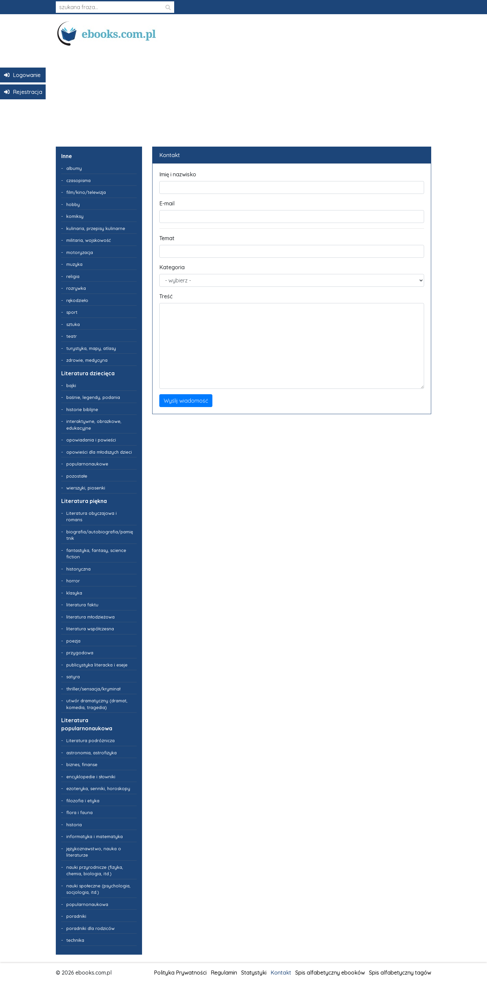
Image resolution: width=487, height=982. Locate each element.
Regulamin (224, 972)
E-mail (167, 203)
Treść (165, 296)
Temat (167, 238)
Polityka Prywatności (180, 972)
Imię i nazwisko (177, 174)
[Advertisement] (243, 94)
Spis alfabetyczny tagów (400, 972)
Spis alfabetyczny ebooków (330, 972)
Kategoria (172, 267)
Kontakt (281, 972)
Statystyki (253, 972)
